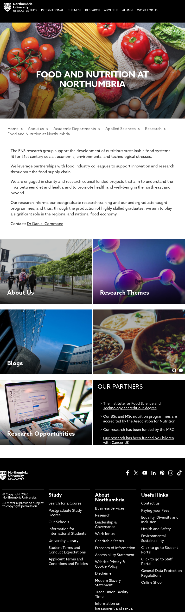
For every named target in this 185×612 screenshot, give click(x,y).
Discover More (137, 337)
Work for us (105, 534)
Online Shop (151, 583)
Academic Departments (74, 129)
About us (36, 129)
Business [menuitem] (74, 10)
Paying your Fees (155, 511)
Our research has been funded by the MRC (138, 430)
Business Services (109, 509)
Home (13, 129)
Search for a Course (65, 503)
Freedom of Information (115, 548)
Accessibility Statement (114, 555)
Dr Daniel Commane (45, 224)
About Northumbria (110, 498)
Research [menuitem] (92, 10)
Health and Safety (156, 529)
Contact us (150, 503)
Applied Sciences (120, 129)
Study (55, 495)
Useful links (154, 495)
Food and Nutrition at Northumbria (38, 134)
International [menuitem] (52, 10)
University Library (63, 541)
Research (153, 129)
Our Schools (59, 522)
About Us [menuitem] (111, 10)
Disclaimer (104, 574)
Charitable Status (109, 541)
